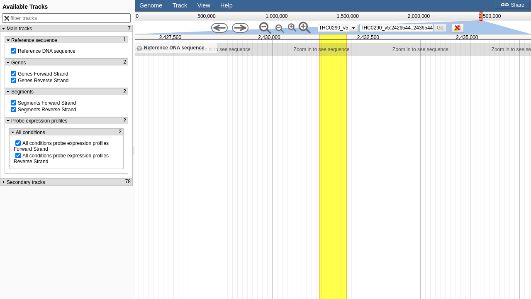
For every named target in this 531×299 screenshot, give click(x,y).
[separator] (134, 149)
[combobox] (396, 28)
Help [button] (226, 5)
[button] (440, 28)
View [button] (203, 5)
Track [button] (180, 5)
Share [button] (512, 5)
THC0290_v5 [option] (333, 28)
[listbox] (338, 28)
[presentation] (353, 28)
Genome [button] (150, 5)
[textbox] (396, 28)
